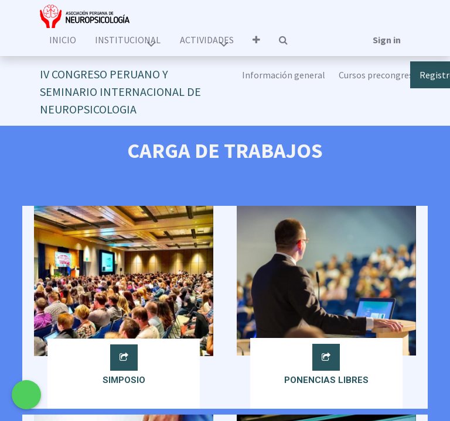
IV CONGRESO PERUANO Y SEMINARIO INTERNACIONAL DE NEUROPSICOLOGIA (120, 91)
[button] (256, 39)
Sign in (387, 40)
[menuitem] (63, 39)
